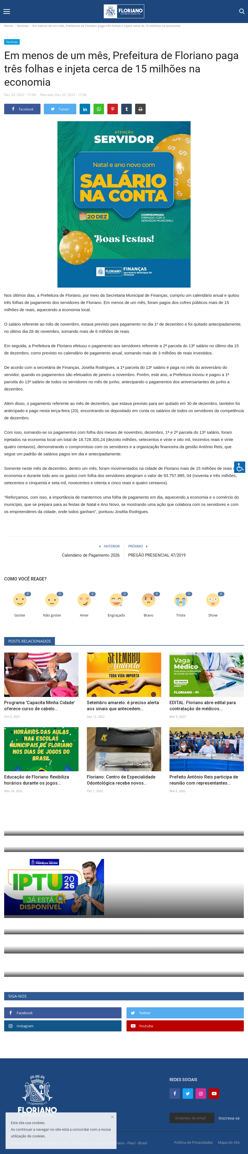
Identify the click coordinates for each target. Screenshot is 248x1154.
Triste (180, 615)
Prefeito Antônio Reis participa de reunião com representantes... (203, 780)
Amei (84, 615)
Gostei (19, 615)
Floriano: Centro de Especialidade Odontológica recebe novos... (121, 780)
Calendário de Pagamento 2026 (91, 555)
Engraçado (116, 615)
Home (8, 26)
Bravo (148, 615)
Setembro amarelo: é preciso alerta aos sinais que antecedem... (123, 705)
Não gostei (52, 615)
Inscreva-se (229, 1118)
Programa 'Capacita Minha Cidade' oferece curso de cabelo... (39, 705)
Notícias (22, 26)
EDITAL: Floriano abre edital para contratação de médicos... (202, 705)
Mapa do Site (229, 1142)
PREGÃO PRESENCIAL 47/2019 (157, 555)
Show (212, 615)
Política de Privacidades (193, 1142)
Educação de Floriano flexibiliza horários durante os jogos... (36, 780)
